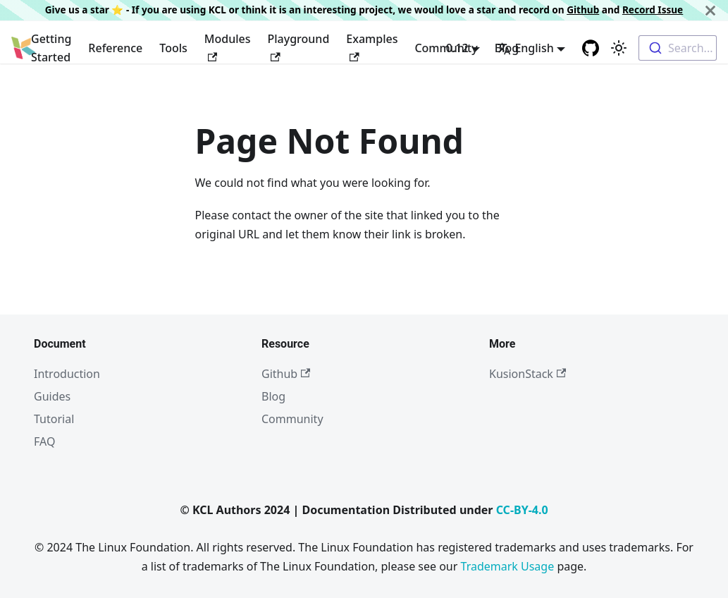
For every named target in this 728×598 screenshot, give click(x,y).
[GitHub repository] (590, 48)
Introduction (67, 374)
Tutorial (54, 419)
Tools (173, 48)
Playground (299, 46)
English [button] (525, 48)
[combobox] (677, 48)
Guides (52, 396)
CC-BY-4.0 (522, 510)
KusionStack (527, 374)
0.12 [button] (457, 48)
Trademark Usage (508, 566)
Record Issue (652, 9)
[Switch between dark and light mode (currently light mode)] (618, 48)
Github (583, 9)
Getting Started (51, 48)
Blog (273, 396)
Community (292, 419)
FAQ (44, 441)
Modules (227, 46)
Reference (115, 48)
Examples (371, 46)
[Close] (710, 10)
